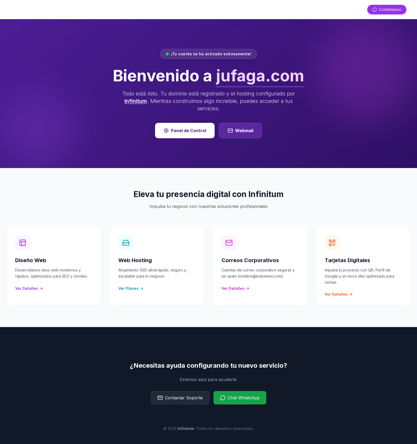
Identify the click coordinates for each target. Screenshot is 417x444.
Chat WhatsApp (240, 397)
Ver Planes (131, 288)
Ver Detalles (29, 288)
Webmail (240, 130)
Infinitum (135, 101)
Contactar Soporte (180, 397)
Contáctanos (387, 9)
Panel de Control (185, 130)
